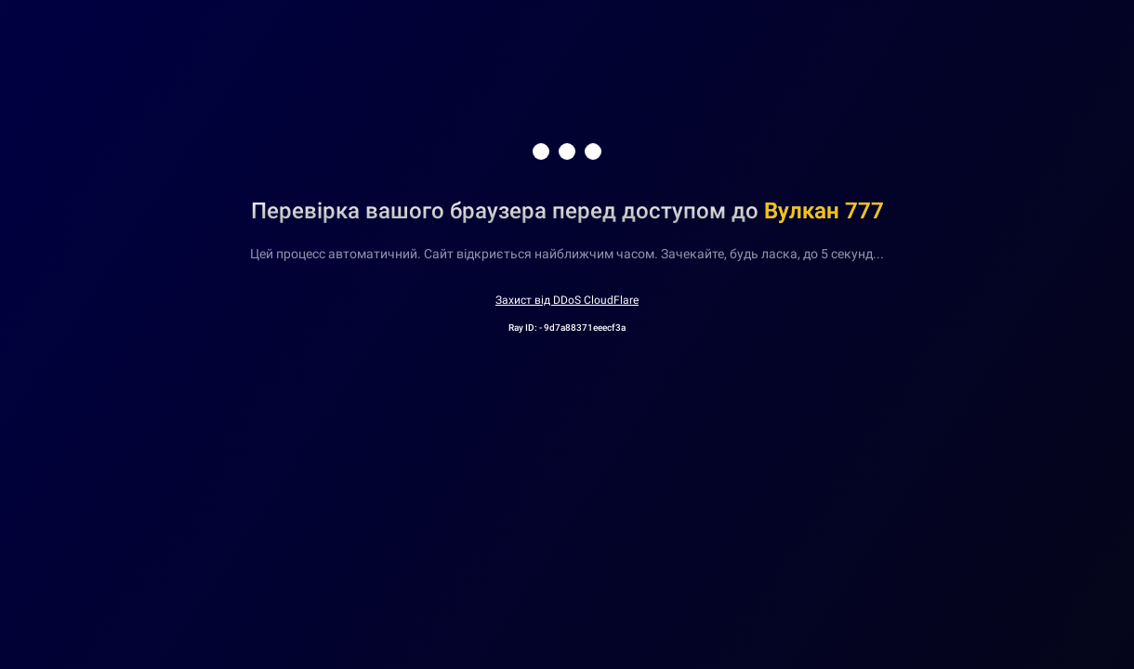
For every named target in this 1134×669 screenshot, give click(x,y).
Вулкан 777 (824, 211)
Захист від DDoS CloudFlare (567, 300)
